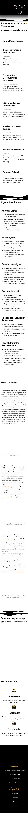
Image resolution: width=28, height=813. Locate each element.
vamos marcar (19, 572)
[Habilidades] (14, 707)
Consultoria (14, 729)
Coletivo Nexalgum (8, 487)
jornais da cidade (9, 497)
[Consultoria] (14, 723)
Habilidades (14, 713)
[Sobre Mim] (14, 690)
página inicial (10, 539)
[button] (5, 10)
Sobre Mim (14, 696)
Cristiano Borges (14, 562)
